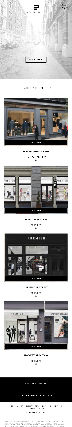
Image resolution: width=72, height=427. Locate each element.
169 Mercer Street (36, 287)
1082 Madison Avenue (36, 151)
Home (12, 406)
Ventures (58, 406)
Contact (65, 5)
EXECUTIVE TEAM (32, 406)
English (65, 8)
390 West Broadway (36, 355)
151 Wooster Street (36, 219)
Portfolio (46, 406)
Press (41, 408)
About (20, 406)
